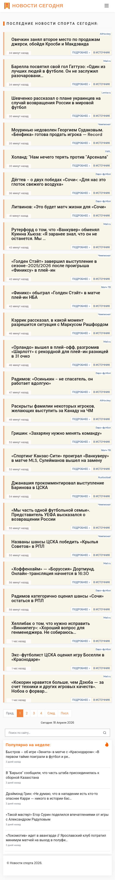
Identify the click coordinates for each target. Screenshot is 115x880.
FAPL (108, 151)
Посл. (65, 713)
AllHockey (105, 33)
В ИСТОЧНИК (101, 52)
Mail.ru (107, 60)
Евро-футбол (103, 174)
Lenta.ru (106, 92)
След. (52, 713)
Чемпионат (104, 124)
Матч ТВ (106, 287)
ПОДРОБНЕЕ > (81, 52)
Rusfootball (104, 477)
